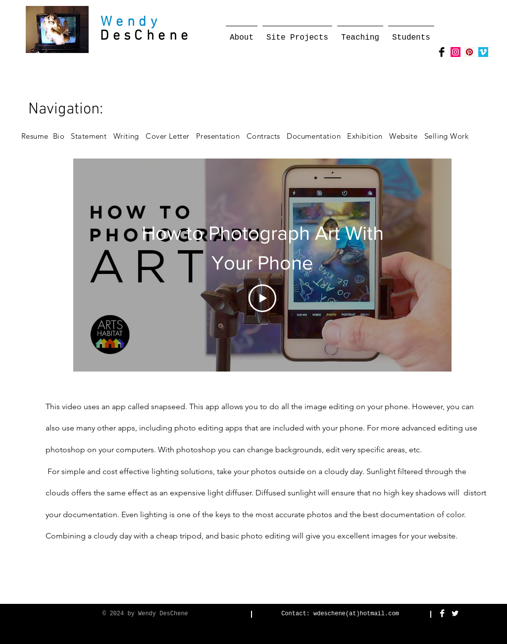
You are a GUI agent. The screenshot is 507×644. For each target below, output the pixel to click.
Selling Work (449, 136)
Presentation (218, 136)
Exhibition (368, 136)
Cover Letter (167, 136)
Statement (92, 136)
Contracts (263, 136)
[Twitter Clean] (455, 613)
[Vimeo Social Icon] (483, 52)
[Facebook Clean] (442, 613)
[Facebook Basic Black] (442, 52)
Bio (62, 136)
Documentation (316, 136)
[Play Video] (262, 298)
